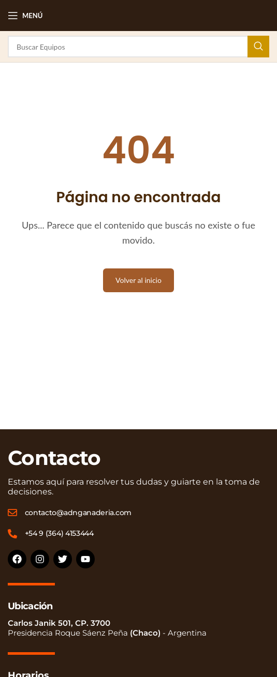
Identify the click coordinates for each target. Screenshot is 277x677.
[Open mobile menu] (25, 15)
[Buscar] (138, 46)
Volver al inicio (138, 280)
